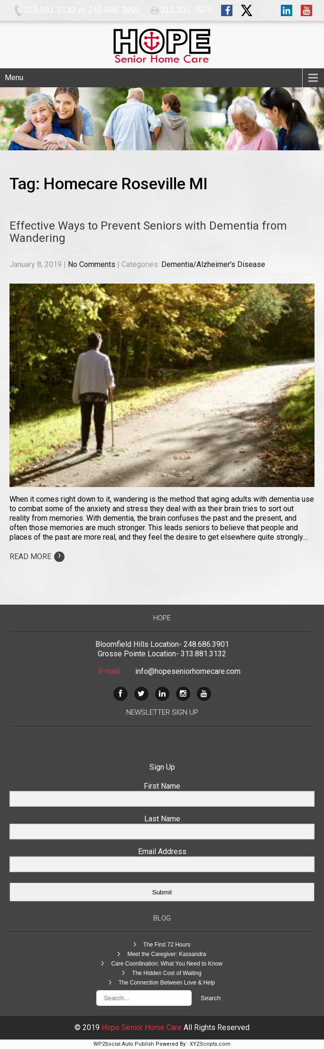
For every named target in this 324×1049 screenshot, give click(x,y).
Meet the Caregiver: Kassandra (166, 954)
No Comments (91, 264)
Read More (37, 556)
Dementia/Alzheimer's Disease (213, 264)
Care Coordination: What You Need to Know (166, 963)
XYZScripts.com (210, 1044)
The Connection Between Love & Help (167, 982)
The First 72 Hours (166, 944)
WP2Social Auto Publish (123, 1044)
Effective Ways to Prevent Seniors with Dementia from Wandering (148, 232)
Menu (14, 77)
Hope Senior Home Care (143, 1027)
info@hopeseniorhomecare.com (188, 671)
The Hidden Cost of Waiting (166, 973)
